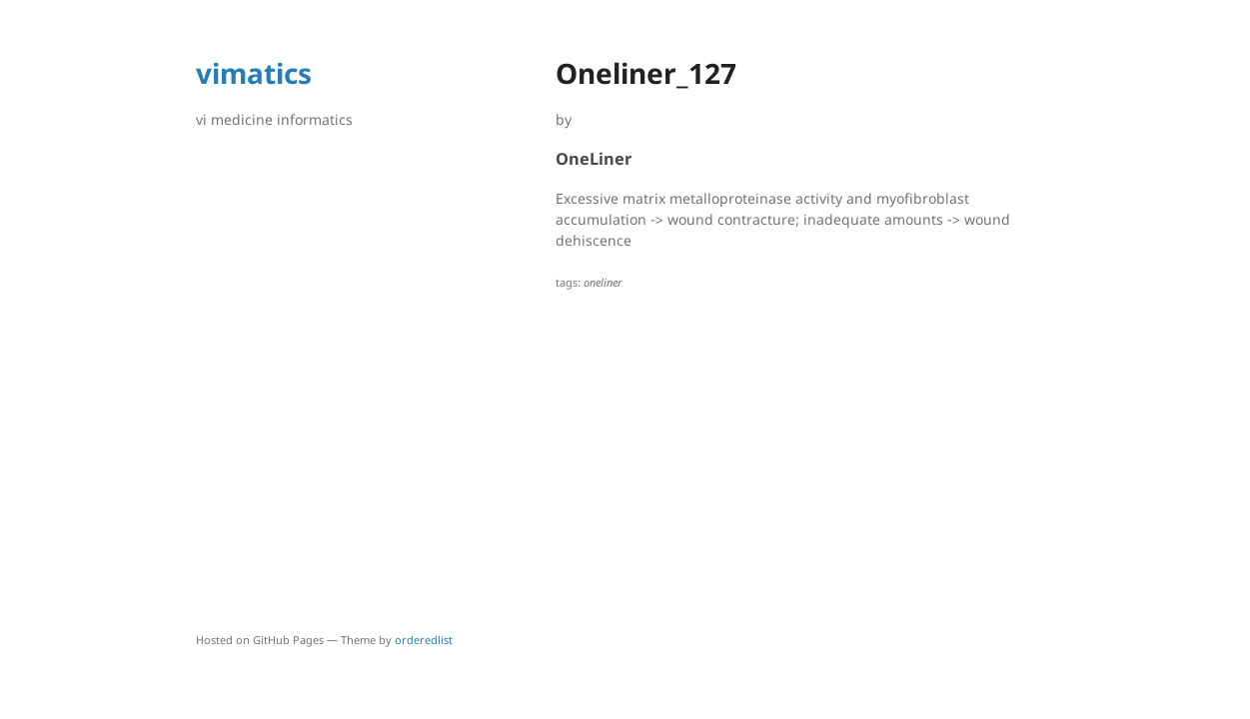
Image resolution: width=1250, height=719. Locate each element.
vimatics (254, 73)
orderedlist (424, 639)
